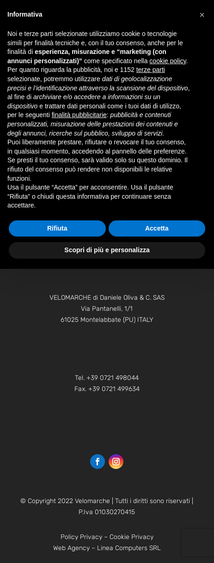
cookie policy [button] (167, 61)
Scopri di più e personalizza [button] (106, 250)
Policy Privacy (81, 537)
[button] (202, 14)
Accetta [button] (157, 228)
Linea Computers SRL (129, 548)
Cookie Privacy (131, 537)
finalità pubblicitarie (79, 115)
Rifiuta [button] (57, 228)
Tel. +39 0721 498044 (107, 378)
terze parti (150, 69)
